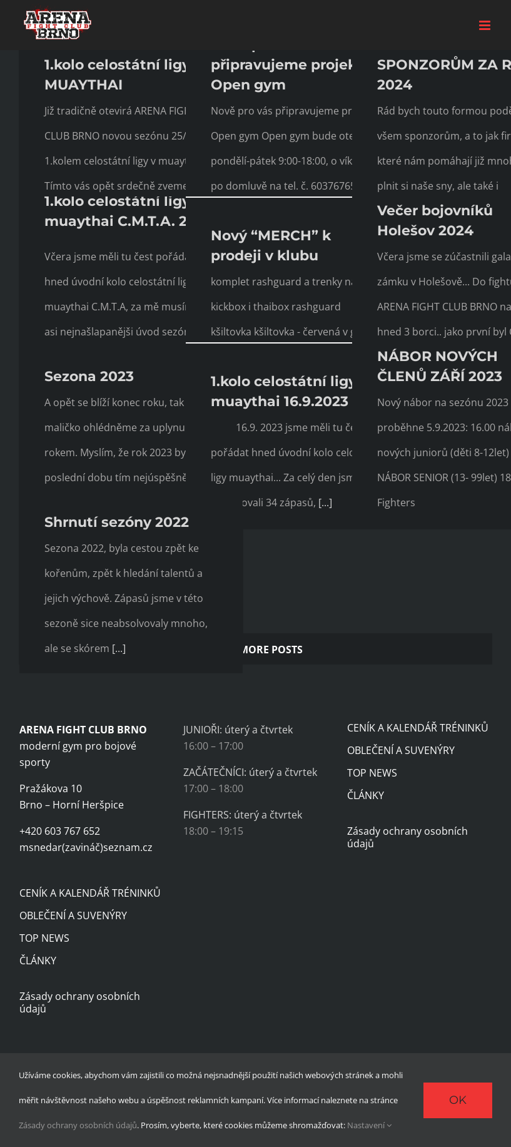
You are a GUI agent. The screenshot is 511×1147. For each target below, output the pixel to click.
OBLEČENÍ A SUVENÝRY (73, 915)
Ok (458, 1100)
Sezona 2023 (89, 376)
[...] (325, 502)
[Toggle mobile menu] (485, 25)
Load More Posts (255, 649)
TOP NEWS (44, 938)
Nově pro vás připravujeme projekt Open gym (287, 64)
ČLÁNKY (37, 960)
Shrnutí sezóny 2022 (116, 522)
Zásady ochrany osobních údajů (79, 1002)
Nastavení (369, 1125)
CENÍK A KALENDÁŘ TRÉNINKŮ (90, 893)
